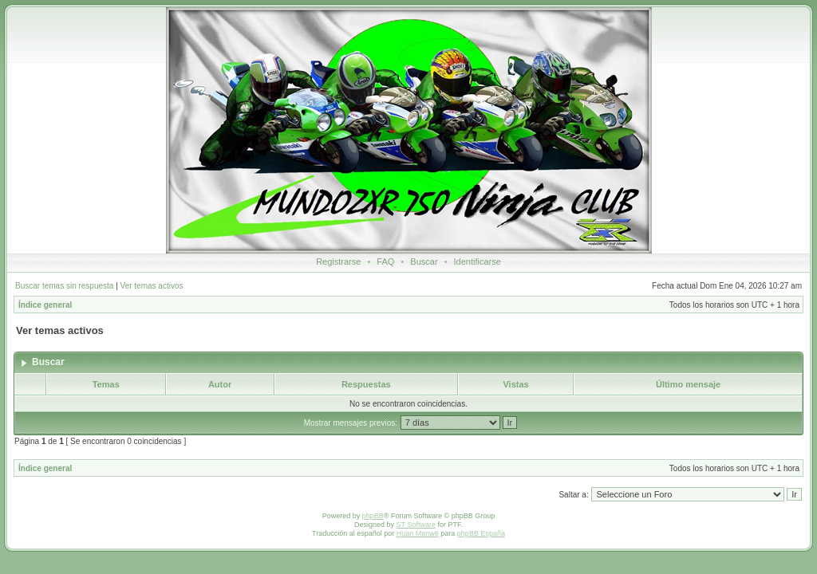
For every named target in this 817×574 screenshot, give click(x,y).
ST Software (416, 525)
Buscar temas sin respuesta (64, 285)
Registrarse (338, 261)
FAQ (385, 261)
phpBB (373, 516)
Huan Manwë (418, 533)
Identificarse (477, 261)
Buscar (423, 261)
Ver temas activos (152, 285)
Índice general (45, 305)
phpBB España (481, 533)
